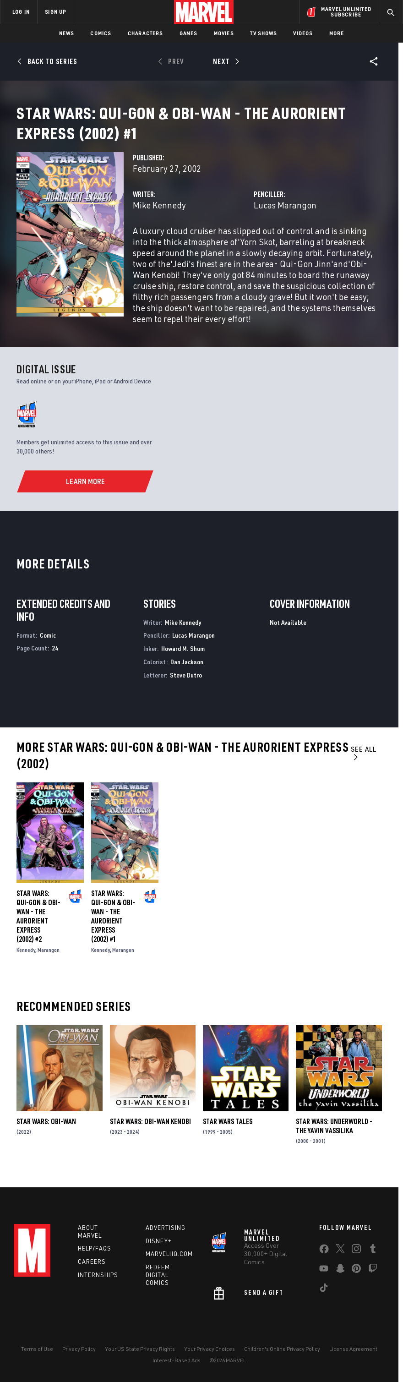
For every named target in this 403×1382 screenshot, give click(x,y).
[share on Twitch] (372, 1270)
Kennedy (25, 960)
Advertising (165, 1227)
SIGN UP (55, 11)
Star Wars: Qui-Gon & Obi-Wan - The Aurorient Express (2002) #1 (113, 927)
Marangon (49, 960)
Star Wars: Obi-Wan (46, 1132)
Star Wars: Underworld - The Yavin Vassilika (334, 1137)
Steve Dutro (186, 686)
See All (363, 763)
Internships (98, 1274)
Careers (92, 1261)
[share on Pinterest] (356, 1270)
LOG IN (21, 11)
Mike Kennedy (159, 216)
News (66, 33)
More (336, 33)
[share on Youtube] (323, 1270)
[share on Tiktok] (323, 1289)
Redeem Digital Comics (158, 1274)
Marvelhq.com (169, 1253)
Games (188, 33)
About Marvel (90, 1231)
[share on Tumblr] (372, 1250)
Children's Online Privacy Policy (282, 1348)
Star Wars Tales (227, 1132)
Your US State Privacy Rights (140, 1348)
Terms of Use (37, 1348)
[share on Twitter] (340, 1250)
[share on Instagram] (356, 1250)
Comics (100, 33)
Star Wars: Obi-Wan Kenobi (150, 1132)
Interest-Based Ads (176, 1360)
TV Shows (263, 33)
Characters (145, 33)
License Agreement (353, 1348)
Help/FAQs (94, 1248)
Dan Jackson (186, 673)
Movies (224, 33)
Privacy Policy (79, 1348)
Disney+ (159, 1241)
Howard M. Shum (183, 659)
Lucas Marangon (285, 216)
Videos (302, 33)
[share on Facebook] (324, 1251)
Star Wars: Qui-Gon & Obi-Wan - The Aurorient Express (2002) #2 (38, 927)
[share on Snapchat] (340, 1270)
